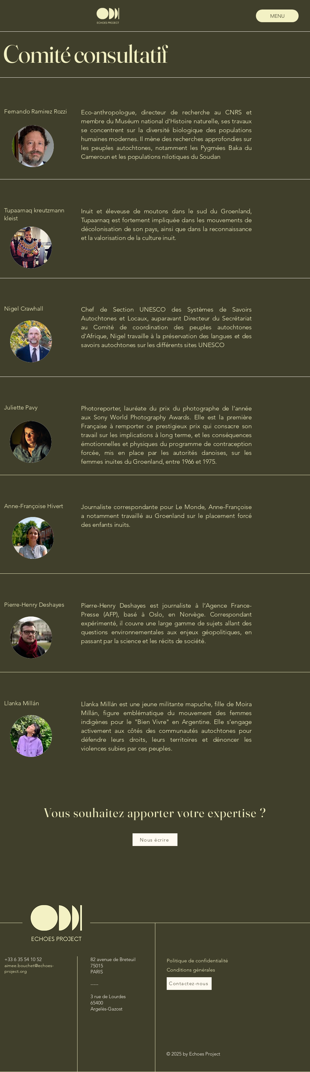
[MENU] (277, 16)
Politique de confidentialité (197, 961)
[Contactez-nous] (189, 983)
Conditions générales (191, 970)
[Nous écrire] (155, 839)
